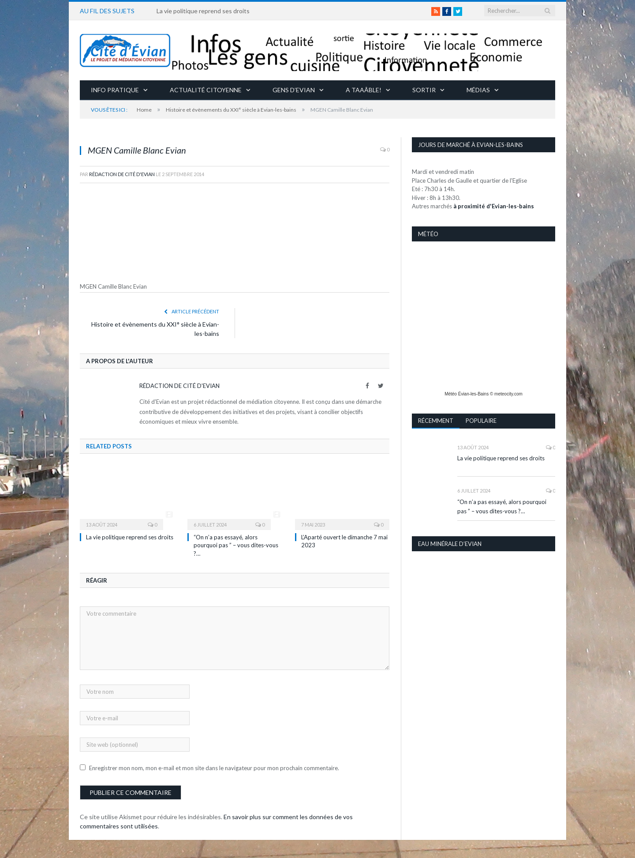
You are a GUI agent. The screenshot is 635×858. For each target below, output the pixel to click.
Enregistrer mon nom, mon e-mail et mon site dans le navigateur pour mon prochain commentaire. (214, 767)
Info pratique (115, 89)
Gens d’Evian (294, 89)
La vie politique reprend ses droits (203, 11)
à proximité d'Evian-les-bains (493, 205)
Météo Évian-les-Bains (466, 393)
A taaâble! (363, 89)
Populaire (481, 420)
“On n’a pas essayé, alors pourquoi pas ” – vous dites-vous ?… (236, 544)
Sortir (424, 89)
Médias (478, 89)
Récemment (435, 420)
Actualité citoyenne (206, 89)
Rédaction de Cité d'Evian (122, 174)
